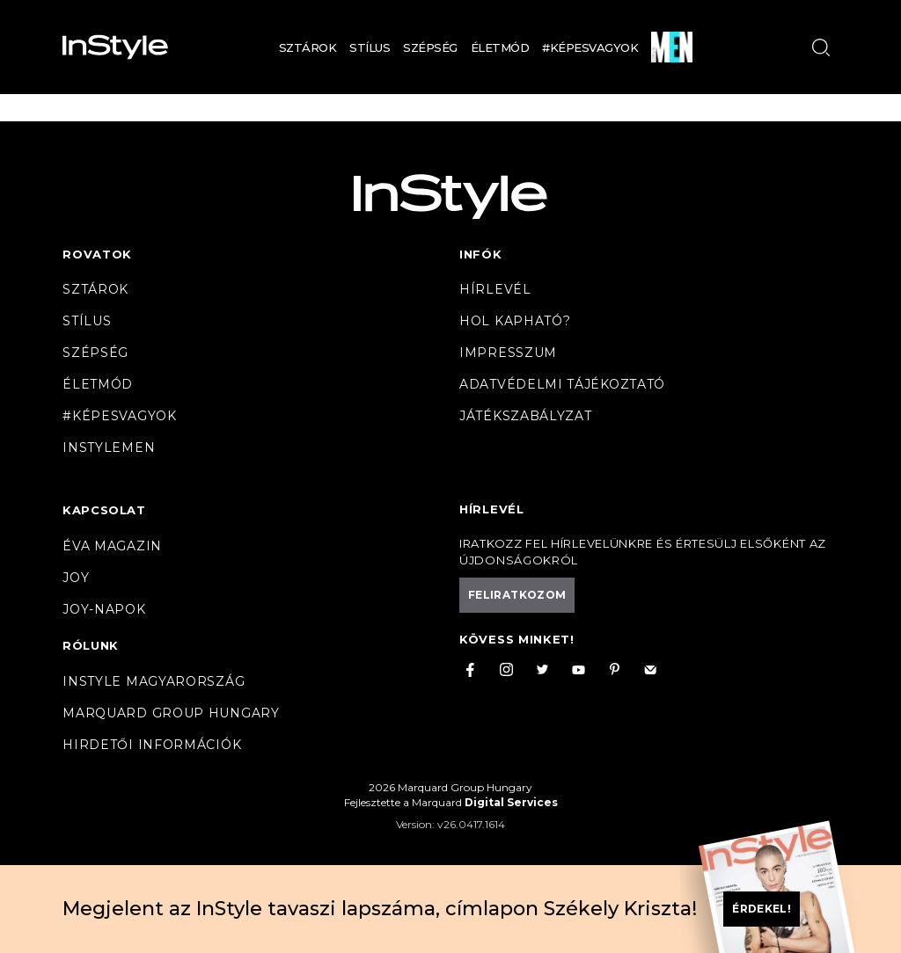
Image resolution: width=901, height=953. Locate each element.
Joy (75, 578)
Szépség (430, 47)
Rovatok (97, 254)
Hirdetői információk (151, 745)
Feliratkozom (517, 594)
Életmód (500, 47)
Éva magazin (112, 546)
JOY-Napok (103, 609)
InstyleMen (108, 447)
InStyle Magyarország (153, 681)
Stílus (369, 47)
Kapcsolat (103, 510)
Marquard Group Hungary (170, 713)
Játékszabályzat (525, 416)
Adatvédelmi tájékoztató (562, 384)
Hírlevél (495, 289)
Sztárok (308, 47)
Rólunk (90, 645)
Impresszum (508, 352)
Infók (480, 254)
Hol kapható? (514, 321)
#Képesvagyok (590, 47)
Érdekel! (761, 908)
